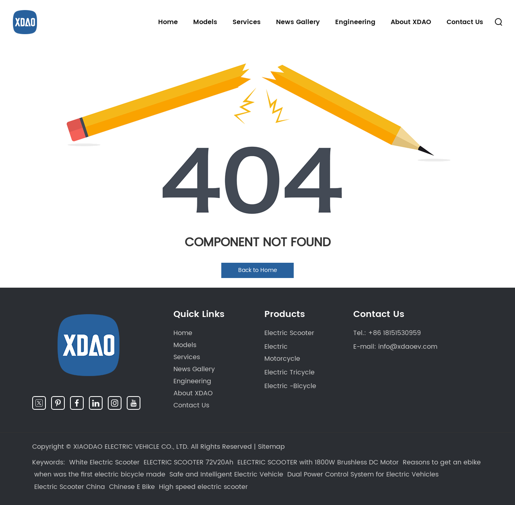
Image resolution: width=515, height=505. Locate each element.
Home (168, 22)
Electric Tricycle (289, 372)
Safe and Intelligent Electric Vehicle (226, 474)
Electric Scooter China (69, 487)
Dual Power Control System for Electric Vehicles (363, 474)
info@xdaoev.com (407, 346)
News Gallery (298, 22)
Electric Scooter (289, 333)
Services (247, 22)
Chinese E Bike (132, 487)
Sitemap (271, 447)
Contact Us (465, 22)
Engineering (355, 22)
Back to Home (257, 270)
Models (205, 22)
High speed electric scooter (203, 487)
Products (284, 314)
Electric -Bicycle (290, 386)
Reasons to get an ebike (442, 462)
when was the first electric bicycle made (99, 474)
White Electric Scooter (104, 462)
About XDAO (411, 22)
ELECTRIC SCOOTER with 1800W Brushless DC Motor (318, 462)
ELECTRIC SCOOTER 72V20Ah (188, 462)
